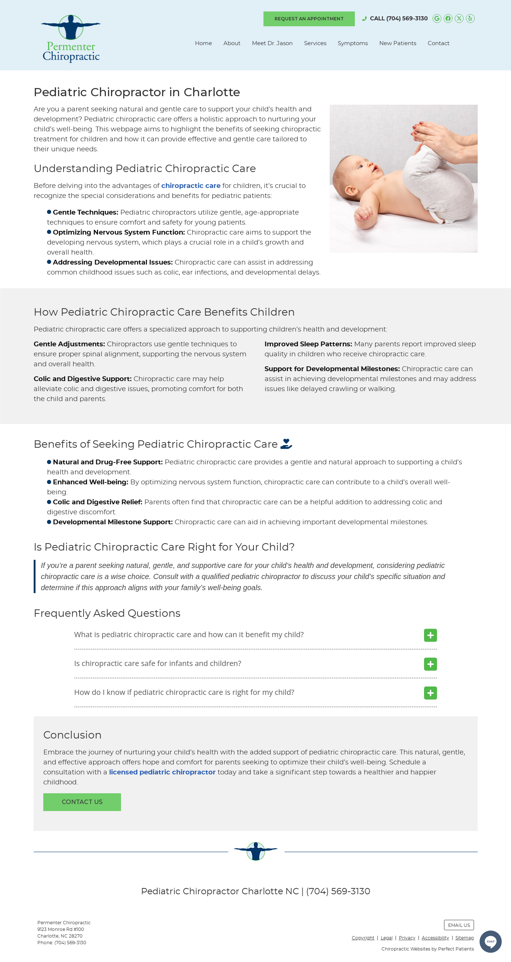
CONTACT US (82, 801)
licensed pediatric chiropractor (162, 772)
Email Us (459, 925)
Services (315, 43)
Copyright (363, 938)
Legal (387, 938)
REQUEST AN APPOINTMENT (309, 18)
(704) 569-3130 (407, 18)
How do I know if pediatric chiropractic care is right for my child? (184, 692)
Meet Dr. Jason (272, 43)
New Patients (397, 43)
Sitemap (464, 938)
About (232, 43)
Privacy (407, 938)
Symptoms (353, 43)
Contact (439, 43)
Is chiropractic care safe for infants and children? (157, 663)
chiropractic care (191, 186)
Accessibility (435, 938)
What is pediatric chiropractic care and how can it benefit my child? (189, 634)
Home (203, 43)
